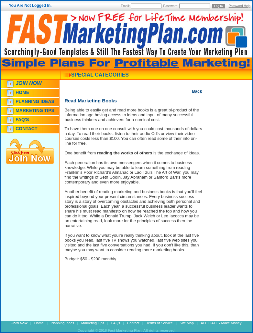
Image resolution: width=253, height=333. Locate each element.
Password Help (239, 6)
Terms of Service (159, 323)
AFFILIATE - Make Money (221, 323)
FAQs (115, 323)
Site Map (186, 323)
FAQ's (22, 119)
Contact (26, 128)
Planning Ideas (35, 101)
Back (197, 91)
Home (22, 92)
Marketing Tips (35, 110)
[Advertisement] (221, 212)
